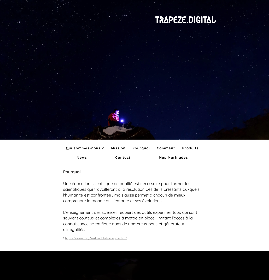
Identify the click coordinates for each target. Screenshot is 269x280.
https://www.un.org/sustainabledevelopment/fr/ (96, 238)
